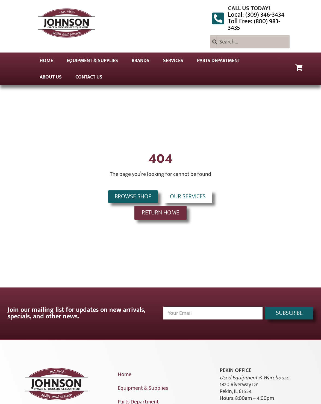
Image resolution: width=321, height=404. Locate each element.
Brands (140, 61)
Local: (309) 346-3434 (256, 14)
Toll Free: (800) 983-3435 (254, 24)
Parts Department (218, 61)
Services (173, 61)
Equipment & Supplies (92, 61)
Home (46, 61)
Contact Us (88, 77)
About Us (51, 77)
